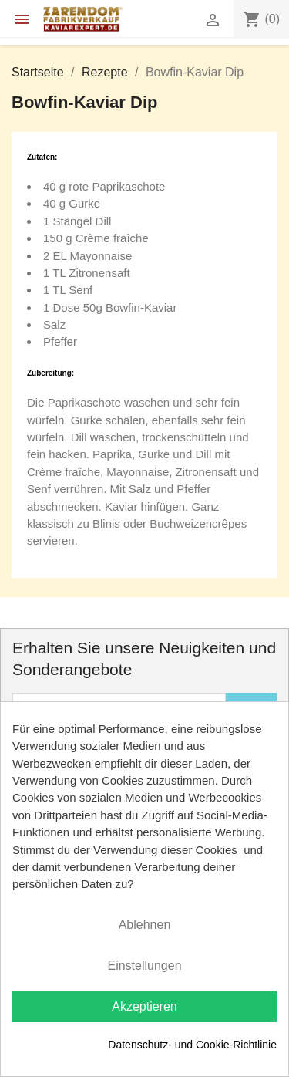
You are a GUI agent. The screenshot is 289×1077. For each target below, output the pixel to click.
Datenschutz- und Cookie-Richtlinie (192, 1044)
